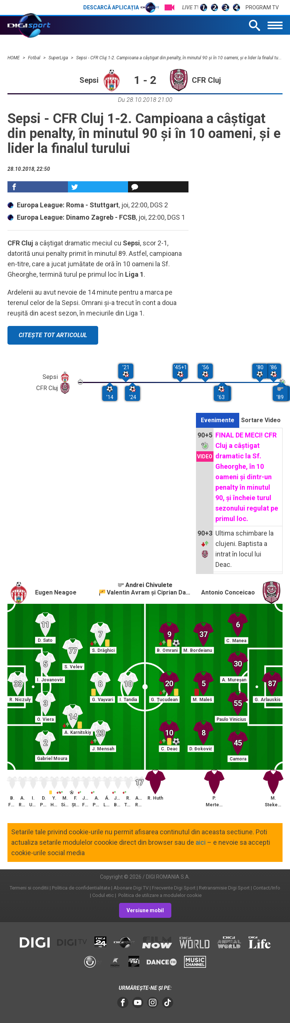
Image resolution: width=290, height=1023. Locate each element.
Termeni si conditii (29, 888)
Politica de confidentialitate (81, 888)
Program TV (262, 7)
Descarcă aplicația (121, 7)
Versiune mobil (145, 910)
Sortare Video (261, 420)
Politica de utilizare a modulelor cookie (159, 895)
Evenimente (217, 420)
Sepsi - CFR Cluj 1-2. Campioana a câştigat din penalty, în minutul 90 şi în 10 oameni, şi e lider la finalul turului (181, 57)
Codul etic (103, 895)
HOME (14, 57)
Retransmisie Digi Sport (224, 888)
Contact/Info (266, 888)
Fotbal (34, 57)
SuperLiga (59, 57)
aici (201, 842)
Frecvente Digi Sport (174, 888)
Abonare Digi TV (131, 888)
